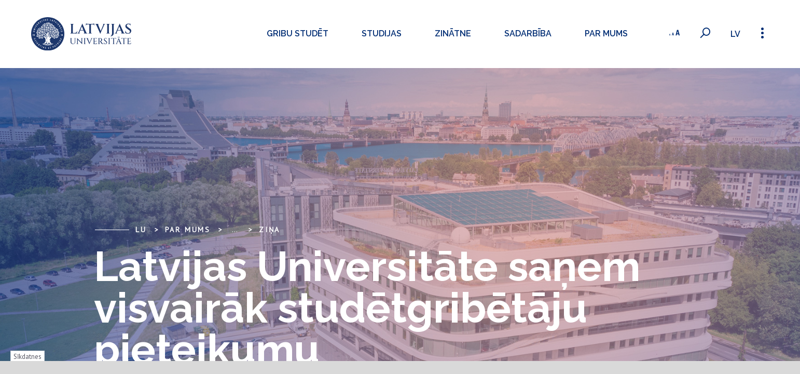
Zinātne (452, 33)
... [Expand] (235, 229)
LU (141, 229)
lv (735, 34)
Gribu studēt (296, 33)
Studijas (381, 33)
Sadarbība (526, 33)
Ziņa (269, 229)
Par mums (605, 33)
